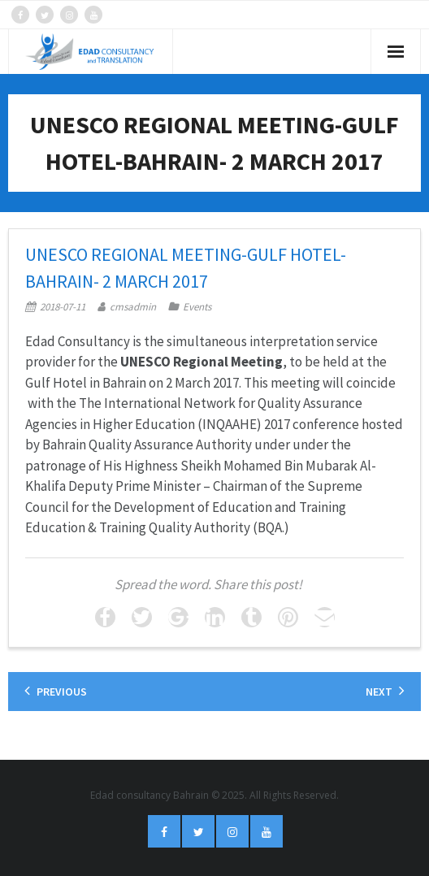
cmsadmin (133, 307)
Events (197, 307)
